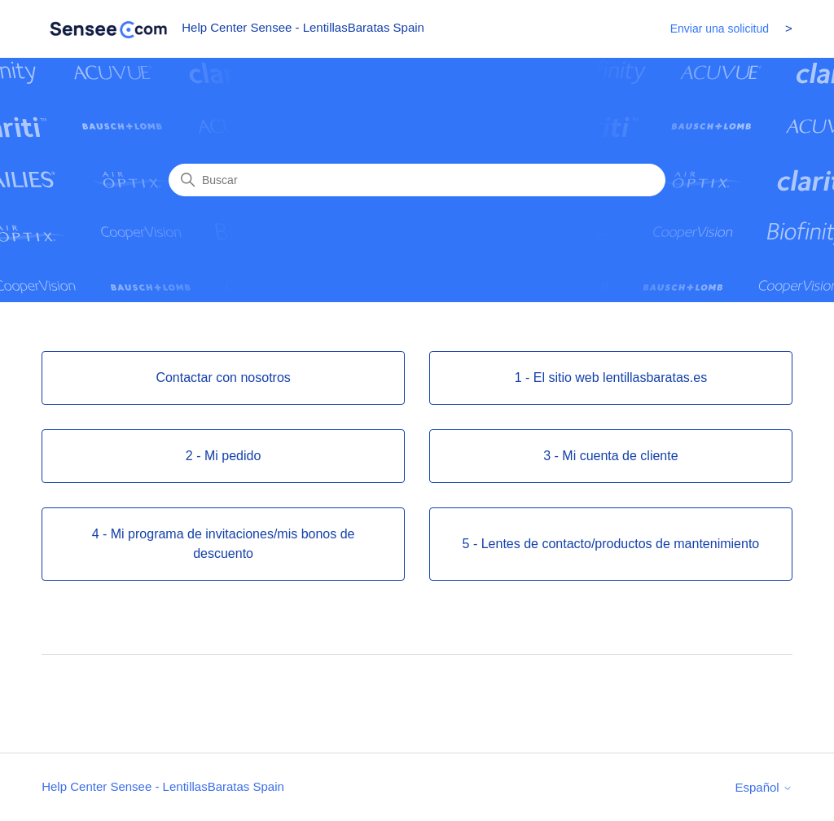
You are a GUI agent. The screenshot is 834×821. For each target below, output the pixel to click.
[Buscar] (417, 180)
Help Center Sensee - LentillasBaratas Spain (163, 786)
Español (763, 787)
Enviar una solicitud (719, 28)
